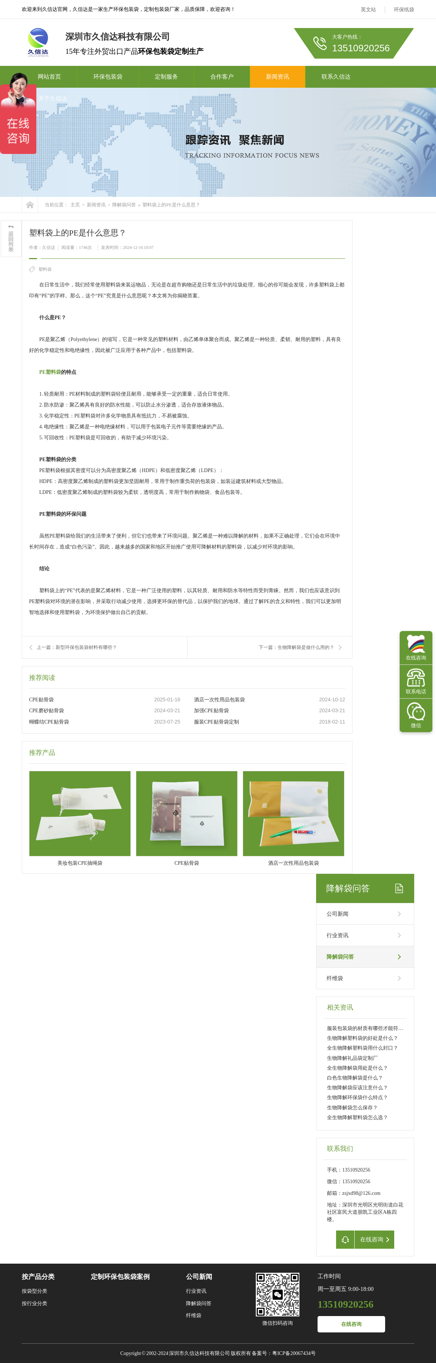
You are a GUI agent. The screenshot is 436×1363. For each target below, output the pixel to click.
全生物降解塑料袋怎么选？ (357, 1117)
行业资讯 (337, 935)
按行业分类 (34, 1303)
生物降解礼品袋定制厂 (352, 1058)
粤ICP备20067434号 (294, 1353)
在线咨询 (351, 1324)
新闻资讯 (277, 77)
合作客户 (222, 77)
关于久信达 (52, 98)
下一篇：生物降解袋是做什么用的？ (296, 647)
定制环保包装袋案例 (120, 1276)
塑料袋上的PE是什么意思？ (171, 204)
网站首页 (49, 77)
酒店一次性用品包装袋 (219, 699)
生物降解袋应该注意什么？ (357, 1087)
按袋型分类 (34, 1291)
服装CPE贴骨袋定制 (216, 722)
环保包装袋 (107, 77)
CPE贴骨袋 (41, 699)
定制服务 (166, 77)
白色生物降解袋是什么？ (355, 1078)
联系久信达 (336, 77)
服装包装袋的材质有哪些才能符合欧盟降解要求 (380, 1028)
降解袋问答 (124, 204)
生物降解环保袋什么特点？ (357, 1097)
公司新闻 (337, 914)
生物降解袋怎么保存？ (352, 1107)
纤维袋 (335, 978)
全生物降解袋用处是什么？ (357, 1068)
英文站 (368, 9)
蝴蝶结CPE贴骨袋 (49, 722)
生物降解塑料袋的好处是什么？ (362, 1038)
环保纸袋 (404, 9)
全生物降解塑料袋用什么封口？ (362, 1048)
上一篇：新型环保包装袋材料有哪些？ (77, 647)
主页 (75, 204)
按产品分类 (38, 1276)
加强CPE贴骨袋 (211, 710)
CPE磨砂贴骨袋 (46, 710)
